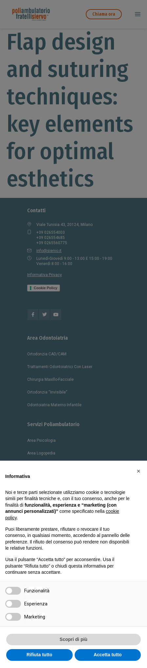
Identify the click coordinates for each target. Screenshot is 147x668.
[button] (138, 471)
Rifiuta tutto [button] (39, 654)
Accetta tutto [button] (108, 654)
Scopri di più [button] (73, 639)
